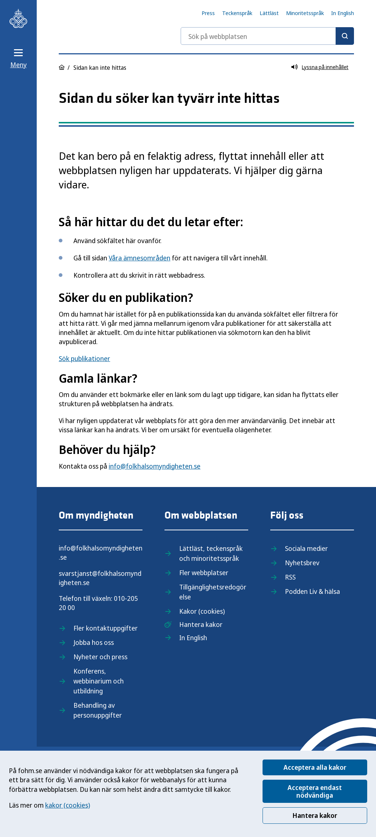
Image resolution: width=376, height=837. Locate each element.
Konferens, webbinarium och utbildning (98, 681)
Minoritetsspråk (305, 13)
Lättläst (269, 13)
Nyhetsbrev (302, 562)
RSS (290, 577)
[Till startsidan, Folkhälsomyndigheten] (18, 18)
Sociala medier (306, 548)
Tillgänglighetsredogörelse (212, 591)
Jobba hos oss (93, 642)
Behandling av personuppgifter (97, 710)
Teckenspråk (237, 13)
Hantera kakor (314, 815)
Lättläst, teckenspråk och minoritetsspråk (211, 553)
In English (342, 13)
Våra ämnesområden (139, 257)
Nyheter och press (100, 656)
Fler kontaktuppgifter (105, 628)
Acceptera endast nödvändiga (315, 791)
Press (208, 13)
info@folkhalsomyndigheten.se (154, 466)
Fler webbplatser (203, 572)
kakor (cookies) (67, 805)
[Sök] (345, 36)
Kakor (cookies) (202, 611)
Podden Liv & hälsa (312, 591)
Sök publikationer (84, 358)
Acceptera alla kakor (314, 767)
